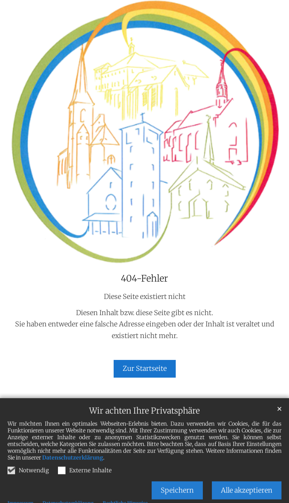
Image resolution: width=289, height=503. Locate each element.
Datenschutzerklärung (72, 471)
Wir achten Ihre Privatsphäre (144, 425)
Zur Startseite (145, 368)
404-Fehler (144, 278)
